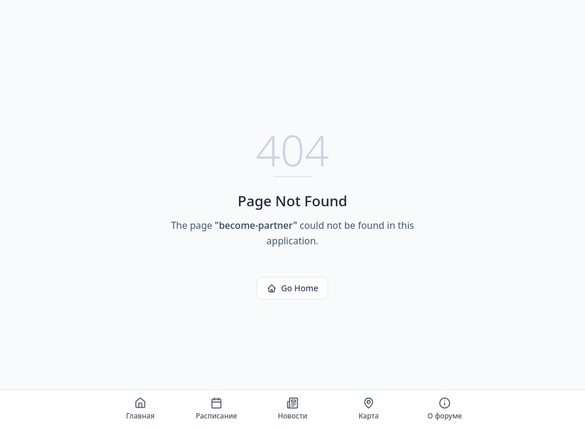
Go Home (293, 288)
